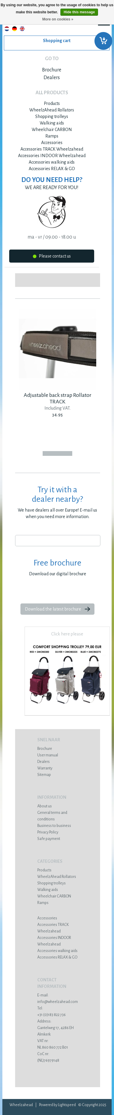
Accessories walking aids (52, 162)
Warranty (44, 768)
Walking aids (52, 123)
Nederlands (6, 28)
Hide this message (79, 12)
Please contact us (52, 257)
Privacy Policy (47, 832)
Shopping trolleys (51, 116)
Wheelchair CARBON (52, 129)
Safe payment (48, 839)
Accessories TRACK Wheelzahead (51, 149)
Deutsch (14, 28)
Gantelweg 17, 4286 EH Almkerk (57, 1027)
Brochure (51, 70)
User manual (47, 755)
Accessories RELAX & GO (52, 168)
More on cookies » (57, 19)
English (22, 28)
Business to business (54, 826)
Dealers (52, 77)
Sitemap (44, 775)
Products (52, 103)
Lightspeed (67, 1105)
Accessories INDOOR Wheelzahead (52, 155)
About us (44, 806)
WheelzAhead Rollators (51, 110)
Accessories (51, 142)
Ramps (51, 136)
